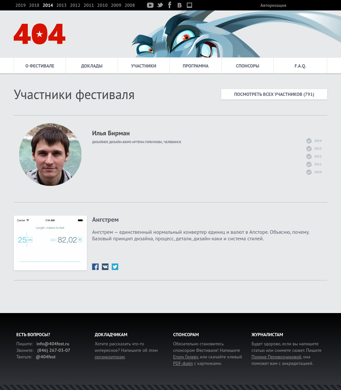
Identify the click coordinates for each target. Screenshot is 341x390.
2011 (89, 5)
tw (115, 266)
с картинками (197, 363)
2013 (61, 5)
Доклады (92, 66)
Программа (196, 66)
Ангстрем (105, 219)
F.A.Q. (300, 66)
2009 (116, 5)
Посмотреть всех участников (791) (274, 94)
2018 (34, 5)
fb (95, 266)
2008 (129, 5)
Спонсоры (247, 66)
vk (105, 266)
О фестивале (40, 66)
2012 (75, 5)
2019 (20, 5)
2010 (102, 5)
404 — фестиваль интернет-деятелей (39, 33)
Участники (143, 66)
